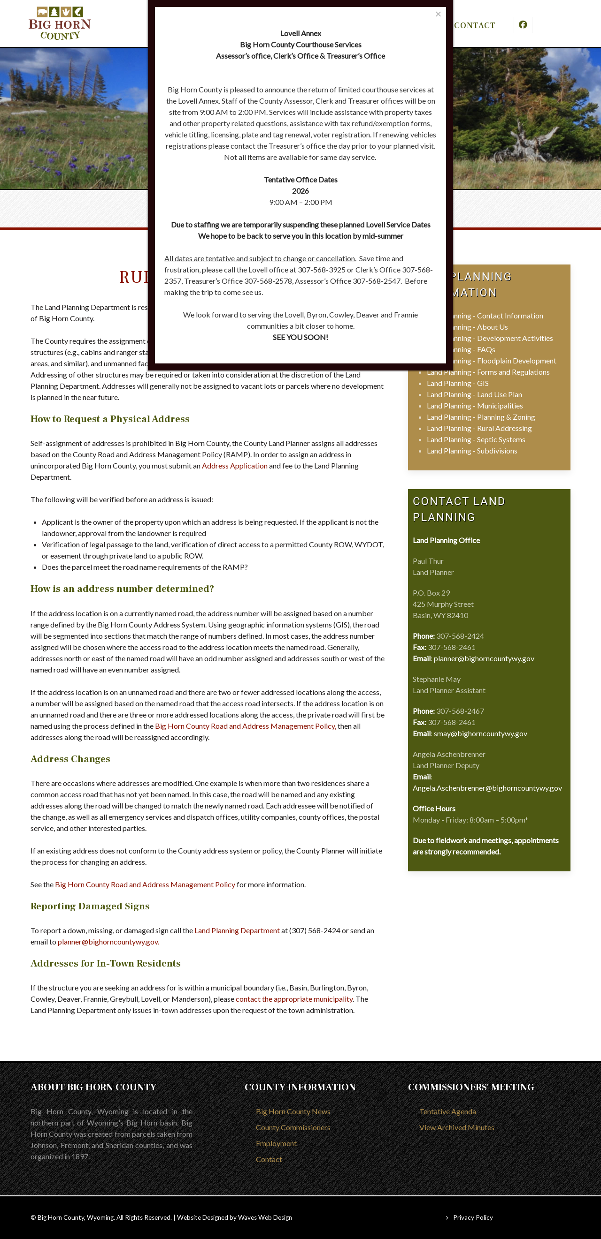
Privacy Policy (473, 1217)
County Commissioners (293, 1127)
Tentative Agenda (447, 1111)
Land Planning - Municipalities (475, 405)
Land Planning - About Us (467, 326)
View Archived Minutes (456, 1127)
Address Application (235, 465)
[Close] (438, 14)
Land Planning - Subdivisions (472, 450)
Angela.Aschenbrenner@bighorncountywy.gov (487, 787)
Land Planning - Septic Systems (476, 439)
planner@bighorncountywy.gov (108, 941)
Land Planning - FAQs (461, 349)
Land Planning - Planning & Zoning (481, 416)
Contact (269, 1159)
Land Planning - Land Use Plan (474, 394)
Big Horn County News (293, 1111)
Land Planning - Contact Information (485, 315)
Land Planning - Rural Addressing (479, 427)
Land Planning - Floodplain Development (491, 360)
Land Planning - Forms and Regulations (488, 371)
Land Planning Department (237, 930)
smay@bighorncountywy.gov (480, 733)
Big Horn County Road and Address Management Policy (245, 725)
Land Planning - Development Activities (490, 337)
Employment (276, 1143)
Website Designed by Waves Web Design (234, 1217)
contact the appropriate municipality (294, 998)
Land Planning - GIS (458, 382)
